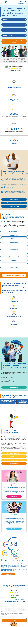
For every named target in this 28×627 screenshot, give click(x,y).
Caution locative (14, 253)
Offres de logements (14, 249)
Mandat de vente (14, 235)
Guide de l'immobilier (14, 245)
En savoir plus (8, 574)
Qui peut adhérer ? (14, 456)
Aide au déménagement (14, 231)
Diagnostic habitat (14, 267)
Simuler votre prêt (14, 199)
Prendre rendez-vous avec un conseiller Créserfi (14, 275)
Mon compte (26, 2)
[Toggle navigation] (2, 2)
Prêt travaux (14, 238)
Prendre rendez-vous (14, 206)
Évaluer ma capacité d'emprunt (14, 202)
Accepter (14, 620)
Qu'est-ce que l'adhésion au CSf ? (14, 453)
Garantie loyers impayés (14, 256)
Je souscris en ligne (14, 463)
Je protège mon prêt (14, 387)
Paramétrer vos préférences (14, 617)
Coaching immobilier (14, 242)
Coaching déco (14, 260)
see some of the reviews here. (14, 595)
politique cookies (4, 614)
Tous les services (14, 460)
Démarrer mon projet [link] (21, 2)
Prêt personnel (14, 263)
